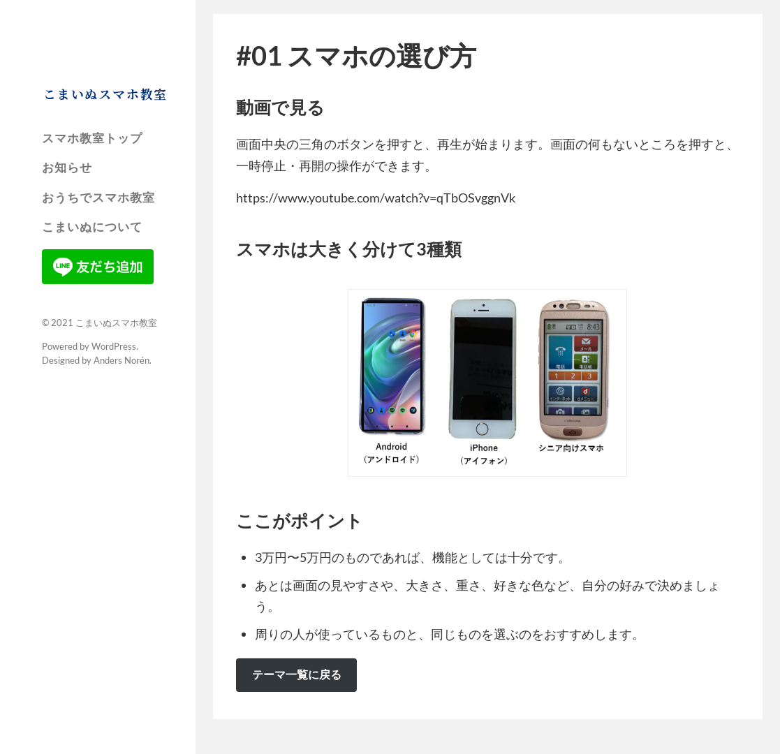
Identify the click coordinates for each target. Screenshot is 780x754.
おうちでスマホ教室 (98, 198)
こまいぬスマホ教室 (105, 93)
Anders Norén (121, 360)
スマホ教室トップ (92, 138)
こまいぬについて (92, 227)
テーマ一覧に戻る (296, 674)
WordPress (113, 346)
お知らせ (67, 168)
